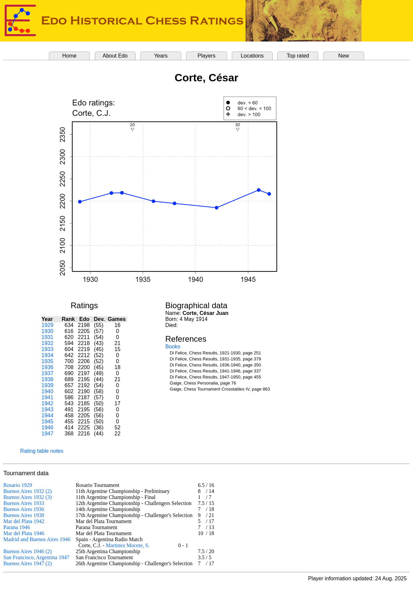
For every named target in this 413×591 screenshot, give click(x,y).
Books (172, 346)
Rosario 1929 (17, 485)
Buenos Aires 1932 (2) (27, 491)
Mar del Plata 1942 (23, 521)
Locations (252, 56)
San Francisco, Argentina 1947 (36, 557)
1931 (48, 337)
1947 (48, 433)
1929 (48, 325)
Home (69, 56)
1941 (48, 397)
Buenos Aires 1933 (23, 503)
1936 (48, 367)
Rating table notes (41, 451)
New (343, 56)
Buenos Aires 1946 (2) (27, 551)
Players (206, 56)
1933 (48, 349)
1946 (48, 427)
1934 (48, 355)
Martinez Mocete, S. (128, 545)
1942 (48, 403)
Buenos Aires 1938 (23, 515)
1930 (48, 331)
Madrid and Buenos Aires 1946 (36, 539)
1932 (48, 343)
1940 (48, 391)
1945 (48, 421)
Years (160, 56)
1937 (48, 373)
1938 (48, 379)
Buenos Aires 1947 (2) (27, 563)
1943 (48, 409)
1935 (48, 361)
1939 (48, 385)
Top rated (298, 56)
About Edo (115, 56)
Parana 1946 (16, 527)
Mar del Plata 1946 (23, 533)
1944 (48, 415)
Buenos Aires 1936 (23, 509)
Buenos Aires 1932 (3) (27, 497)
